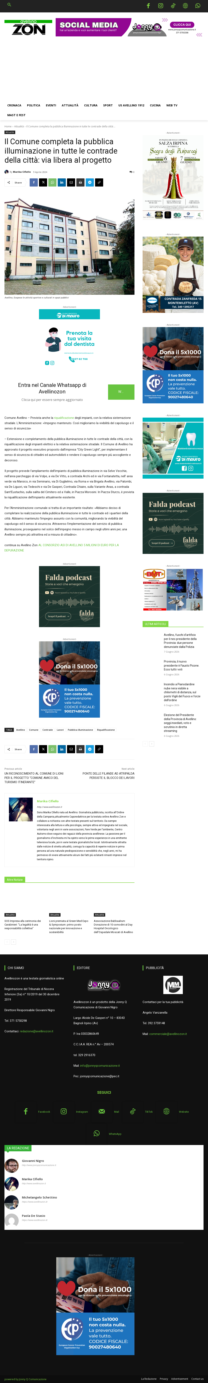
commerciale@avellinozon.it (168, 1034)
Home (8, 126)
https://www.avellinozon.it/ (35, 1202)
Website (184, 1111)
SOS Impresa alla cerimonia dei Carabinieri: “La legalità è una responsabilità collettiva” (22, 924)
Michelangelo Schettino (39, 1197)
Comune (33, 729)
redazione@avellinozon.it (36, 1031)
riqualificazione (64, 418)
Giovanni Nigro (33, 1161)
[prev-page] (7, 942)
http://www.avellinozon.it (49, 807)
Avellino (20, 729)
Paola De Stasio (33, 1216)
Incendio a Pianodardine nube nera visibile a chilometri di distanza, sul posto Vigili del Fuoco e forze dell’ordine (182, 692)
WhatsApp (115, 1133)
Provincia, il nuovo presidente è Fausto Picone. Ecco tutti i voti (181, 665)
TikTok (149, 1111)
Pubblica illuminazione (80, 729)
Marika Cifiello (22, 171)
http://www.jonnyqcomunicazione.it (39, 1165)
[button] (9, 5)
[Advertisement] (104, 69)
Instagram (82, 1111)
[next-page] (13, 942)
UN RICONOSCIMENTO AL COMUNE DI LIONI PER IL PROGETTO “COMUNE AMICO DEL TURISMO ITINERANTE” (33, 778)
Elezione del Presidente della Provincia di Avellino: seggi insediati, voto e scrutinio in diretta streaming (180, 722)
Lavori (60, 729)
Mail (116, 1111)
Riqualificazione (106, 729)
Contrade (47, 729)
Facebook (44, 1111)
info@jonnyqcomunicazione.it (100, 1066)
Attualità (19, 126)
